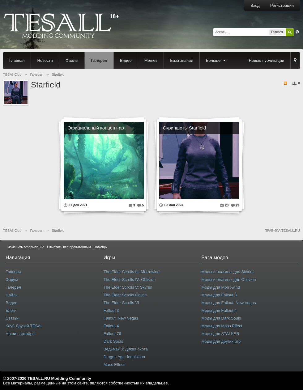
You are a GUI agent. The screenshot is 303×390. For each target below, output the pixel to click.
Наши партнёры (20, 333)
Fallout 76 (112, 333)
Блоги (11, 310)
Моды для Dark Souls (221, 318)
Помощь (100, 247)
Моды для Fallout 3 (219, 295)
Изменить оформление (25, 247)
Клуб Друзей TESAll (24, 326)
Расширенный (297, 31)
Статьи (12, 318)
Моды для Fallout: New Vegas (228, 302)
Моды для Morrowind (220, 287)
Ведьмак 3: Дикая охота (126, 349)
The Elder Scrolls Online (125, 295)
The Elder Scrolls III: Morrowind (132, 271)
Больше (216, 60)
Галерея (99, 60)
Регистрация (282, 5)
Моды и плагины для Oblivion (228, 279)
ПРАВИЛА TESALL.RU (282, 230)
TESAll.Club (12, 230)
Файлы (72, 60)
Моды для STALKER (220, 333)
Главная (16, 60)
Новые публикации (266, 60)
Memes (151, 60)
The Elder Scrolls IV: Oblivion (130, 279)
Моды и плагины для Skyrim (227, 271)
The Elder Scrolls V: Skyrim (128, 287)
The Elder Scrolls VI (121, 302)
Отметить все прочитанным (69, 247)
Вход (254, 5)
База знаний (181, 60)
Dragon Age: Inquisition (124, 356)
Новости (45, 60)
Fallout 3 (111, 310)
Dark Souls (113, 341)
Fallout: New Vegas (121, 318)
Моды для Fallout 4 (219, 310)
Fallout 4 (111, 326)
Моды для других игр (221, 341)
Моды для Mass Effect (221, 326)
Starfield (58, 230)
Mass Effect (114, 364)
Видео (126, 60)
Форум (12, 279)
